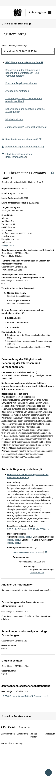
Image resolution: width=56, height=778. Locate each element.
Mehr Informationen (16, 157)
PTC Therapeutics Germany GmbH (24, 62)
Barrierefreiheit (8, 733)
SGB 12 (31, 529)
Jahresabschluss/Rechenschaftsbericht (25, 127)
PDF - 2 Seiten (35, 552)
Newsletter (24, 727)
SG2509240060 (20, 552)
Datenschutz (22, 733)
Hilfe (3, 727)
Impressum (50, 733)
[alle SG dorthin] (37, 572)
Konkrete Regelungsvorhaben (21, 83)
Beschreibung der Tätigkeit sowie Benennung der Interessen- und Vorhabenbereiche (22, 73)
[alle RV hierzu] (20, 529)
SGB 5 (10, 529)
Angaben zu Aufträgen (17, 91)
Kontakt (12, 727)
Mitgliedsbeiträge (14, 119)
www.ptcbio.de (7, 245)
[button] (49, 12)
